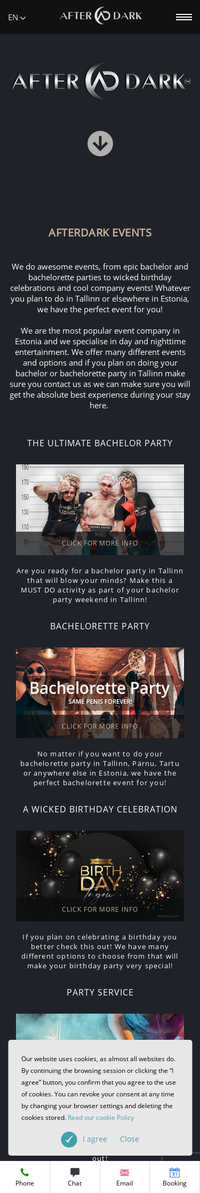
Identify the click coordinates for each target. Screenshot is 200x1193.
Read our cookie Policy (101, 1117)
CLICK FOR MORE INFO (100, 543)
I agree (111, 1139)
